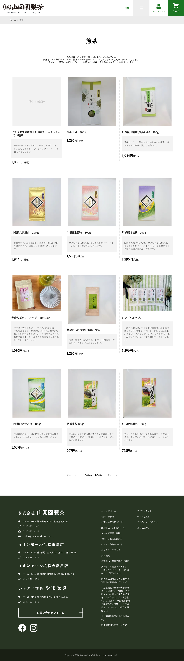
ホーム (13, 19)
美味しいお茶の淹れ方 (112, 538)
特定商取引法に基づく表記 (114, 625)
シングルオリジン (132, 317)
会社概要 (105, 555)
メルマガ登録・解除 (110, 533)
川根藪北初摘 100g (134, 232)
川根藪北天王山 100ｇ (25, 232)
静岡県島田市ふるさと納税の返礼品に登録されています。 (115, 580)
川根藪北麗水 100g (134, 423)
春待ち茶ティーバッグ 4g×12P (30, 317)
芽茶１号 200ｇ (77, 132)
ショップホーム (108, 510)
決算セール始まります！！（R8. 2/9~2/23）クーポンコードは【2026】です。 (115, 570)
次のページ (112, 475)
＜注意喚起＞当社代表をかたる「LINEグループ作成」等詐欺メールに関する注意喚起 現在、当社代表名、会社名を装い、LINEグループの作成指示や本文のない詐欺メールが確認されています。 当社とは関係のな (115, 599)
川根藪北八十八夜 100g (26, 423)
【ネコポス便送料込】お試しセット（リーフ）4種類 (36, 133)
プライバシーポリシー (147, 522)
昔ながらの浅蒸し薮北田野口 (83, 329)
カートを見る (143, 516)
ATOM (145, 527)
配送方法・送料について (113, 527)
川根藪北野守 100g (79, 232)
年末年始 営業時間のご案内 (115, 561)
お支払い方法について (112, 522)
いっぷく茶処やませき (112, 544)
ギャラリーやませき (110, 550)
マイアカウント (144, 510)
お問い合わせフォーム (50, 613)
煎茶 (21, 19)
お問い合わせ (107, 516)
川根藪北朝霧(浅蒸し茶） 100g (140, 132)
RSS (139, 527)
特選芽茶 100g (75, 423)
